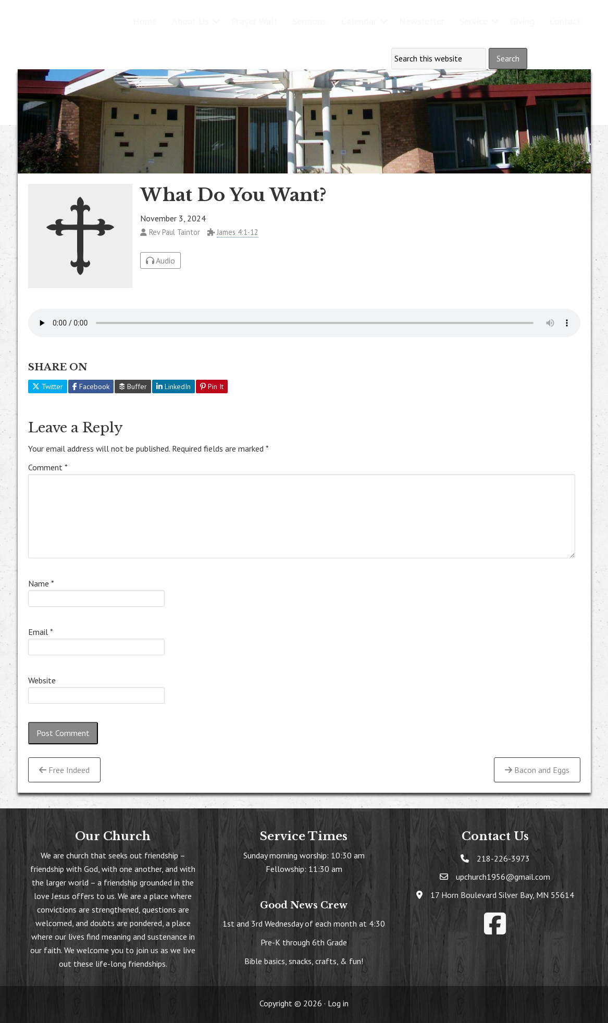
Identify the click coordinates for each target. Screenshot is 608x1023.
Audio (160, 260)
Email (40, 632)
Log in (338, 1003)
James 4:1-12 (237, 232)
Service (474, 21)
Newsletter (421, 21)
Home (145, 21)
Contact (565, 21)
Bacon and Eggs (537, 770)
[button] (216, 21)
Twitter (47, 386)
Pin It (212, 386)
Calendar (359, 21)
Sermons (309, 21)
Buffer (133, 386)
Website (42, 680)
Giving (522, 21)
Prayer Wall (254, 21)
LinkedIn (173, 386)
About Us (190, 21)
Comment (48, 467)
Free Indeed (64, 770)
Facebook (90, 386)
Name (41, 583)
